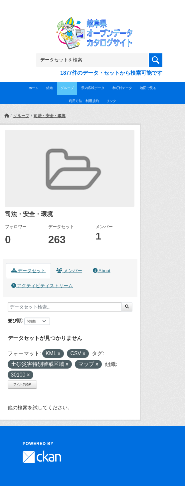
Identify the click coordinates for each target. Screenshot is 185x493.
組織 (49, 88)
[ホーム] (6, 115)
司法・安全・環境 (50, 115)
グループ (67, 88)
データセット (28, 270)
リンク (111, 101)
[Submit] (126, 307)
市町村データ (122, 88)
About (101, 270)
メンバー (69, 270)
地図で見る (148, 88)
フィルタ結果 (22, 384)
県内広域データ (92, 88)
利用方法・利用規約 (84, 101)
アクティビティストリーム (42, 285)
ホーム (34, 88)
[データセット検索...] (65, 307)
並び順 (15, 320)
